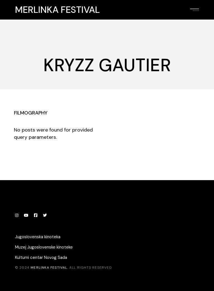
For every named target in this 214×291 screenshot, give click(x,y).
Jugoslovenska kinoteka (37, 237)
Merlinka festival (57, 10)
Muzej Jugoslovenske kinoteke (44, 247)
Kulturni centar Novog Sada (41, 257)
